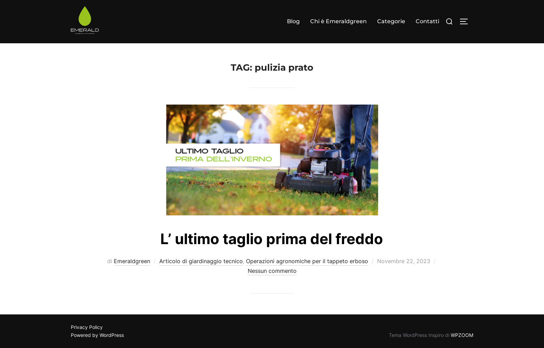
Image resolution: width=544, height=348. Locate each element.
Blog (293, 21)
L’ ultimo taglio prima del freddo (271, 239)
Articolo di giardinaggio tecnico (201, 261)
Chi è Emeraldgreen (338, 21)
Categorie (391, 21)
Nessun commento (272, 270)
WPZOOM (462, 335)
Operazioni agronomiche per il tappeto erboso (307, 261)
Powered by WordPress (97, 335)
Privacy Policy (87, 327)
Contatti (427, 21)
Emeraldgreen (132, 261)
